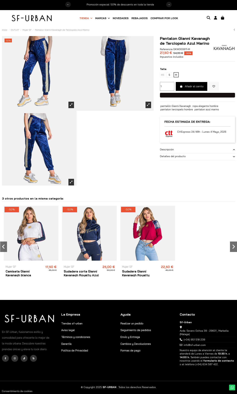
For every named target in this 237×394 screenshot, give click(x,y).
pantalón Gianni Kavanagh (175, 106)
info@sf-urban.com (195, 345)
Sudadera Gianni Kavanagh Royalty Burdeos (135, 275)
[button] (86, 18)
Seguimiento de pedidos (135, 330)
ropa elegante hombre (205, 106)
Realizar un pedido (131, 323)
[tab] (197, 149)
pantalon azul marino (206, 109)
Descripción (197, 149)
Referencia (166, 49)
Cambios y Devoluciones (135, 344)
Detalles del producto (197, 156)
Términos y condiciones (75, 337)
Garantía (66, 344)
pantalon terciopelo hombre (176, 109)
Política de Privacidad (74, 350)
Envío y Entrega (130, 337)
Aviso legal (68, 330)
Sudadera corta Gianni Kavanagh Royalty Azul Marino (81, 275)
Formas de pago (130, 350)
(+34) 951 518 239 (194, 339)
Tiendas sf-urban (71, 323)
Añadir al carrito (192, 86)
